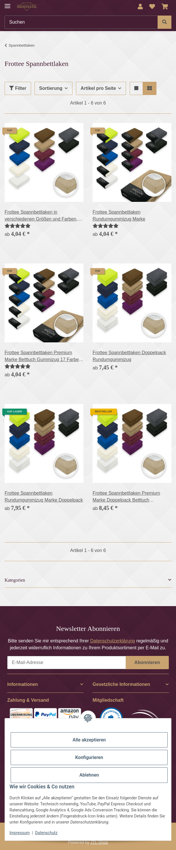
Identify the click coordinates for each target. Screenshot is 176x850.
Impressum (19, 832)
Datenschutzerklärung (112, 640)
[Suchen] (81, 22)
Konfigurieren (89, 757)
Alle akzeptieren (89, 740)
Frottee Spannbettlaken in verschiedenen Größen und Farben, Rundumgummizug (41, 216)
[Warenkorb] (164, 6)
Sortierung (50, 88)
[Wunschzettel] (152, 6)
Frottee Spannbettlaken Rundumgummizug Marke (119, 215)
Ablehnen (89, 775)
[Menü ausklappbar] (7, 3)
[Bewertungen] (17, 225)
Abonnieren (147, 662)
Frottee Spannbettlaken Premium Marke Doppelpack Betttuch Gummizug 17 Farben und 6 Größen (130, 497)
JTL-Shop (99, 842)
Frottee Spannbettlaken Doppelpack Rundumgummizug (129, 356)
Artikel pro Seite (98, 88)
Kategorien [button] (15, 580)
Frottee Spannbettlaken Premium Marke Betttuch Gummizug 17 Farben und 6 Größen (43, 356)
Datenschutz (46, 832)
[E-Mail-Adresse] (66, 662)
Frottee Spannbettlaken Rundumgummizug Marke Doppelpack (44, 496)
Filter (17, 88)
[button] (140, 6)
